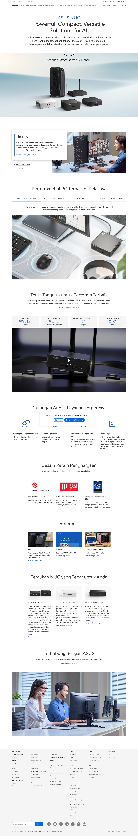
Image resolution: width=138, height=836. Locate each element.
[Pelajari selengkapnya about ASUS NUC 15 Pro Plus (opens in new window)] (69, 625)
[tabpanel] (69, 242)
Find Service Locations (95, 757)
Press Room (73, 763)
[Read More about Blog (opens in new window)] (40, 560)
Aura (71, 815)
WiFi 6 (52, 760)
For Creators (15, 769)
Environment (111, 757)
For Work (14, 766)
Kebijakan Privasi (57, 831)
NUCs (32, 763)
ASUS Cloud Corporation (77, 768)
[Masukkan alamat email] (23, 824)
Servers (52, 770)
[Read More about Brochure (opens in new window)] (69, 556)
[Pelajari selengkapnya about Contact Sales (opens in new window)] (69, 663)
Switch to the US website (74, 420)
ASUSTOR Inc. (74, 766)
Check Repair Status (94, 754)
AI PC (71, 810)
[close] (96, 412)
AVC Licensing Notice (75, 788)
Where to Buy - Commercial (77, 804)
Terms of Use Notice (44, 831)
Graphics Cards (35, 777)
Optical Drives (54, 754)
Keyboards (53, 779)
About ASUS (73, 754)
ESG (109, 754)
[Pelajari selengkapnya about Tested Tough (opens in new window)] (69, 307)
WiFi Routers (53, 763)
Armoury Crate (74, 813)
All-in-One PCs (35, 754)
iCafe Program (74, 785)
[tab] (26, 199)
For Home (15, 763)
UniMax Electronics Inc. (76, 771)
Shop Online (73, 797)
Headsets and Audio (55, 784)
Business (123, 1)
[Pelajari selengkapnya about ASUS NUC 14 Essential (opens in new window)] (98, 623)
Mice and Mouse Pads (56, 781)
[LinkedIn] (67, 824)
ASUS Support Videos (95, 774)
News (71, 757)
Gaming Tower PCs (36, 760)
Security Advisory (93, 771)
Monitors (14, 783)
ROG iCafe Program (108, 1)
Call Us (91, 766)
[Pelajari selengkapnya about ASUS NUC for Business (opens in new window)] (39, 154)
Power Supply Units (36, 786)
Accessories (15, 777)
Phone (14, 757)
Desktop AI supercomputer (57, 773)
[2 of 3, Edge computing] (29, 165)
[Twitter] (78, 824)
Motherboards (35, 774)
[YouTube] (55, 824)
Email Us (91, 763)
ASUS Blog (73, 791)
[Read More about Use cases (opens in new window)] (98, 556)
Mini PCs (33, 766)
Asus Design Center (75, 783)
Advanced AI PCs (74, 807)
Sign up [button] (38, 824)
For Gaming (15, 774)
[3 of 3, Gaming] (29, 169)
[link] (15, 5)
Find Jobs (72, 774)
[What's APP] (84, 824)
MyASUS (91, 777)
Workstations (34, 768)
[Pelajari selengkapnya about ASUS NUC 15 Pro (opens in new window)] (40, 637)
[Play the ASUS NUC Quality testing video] (69, 360)
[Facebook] (61, 824)
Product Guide (74, 794)
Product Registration (94, 760)
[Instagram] (49, 824)
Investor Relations (74, 760)
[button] (118, 1)
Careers (72, 777)
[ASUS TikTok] (73, 824)
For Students (15, 771)
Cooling (33, 783)
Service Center (93, 768)
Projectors (15, 786)
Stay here (58, 420)
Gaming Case (34, 780)
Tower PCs (34, 757)
